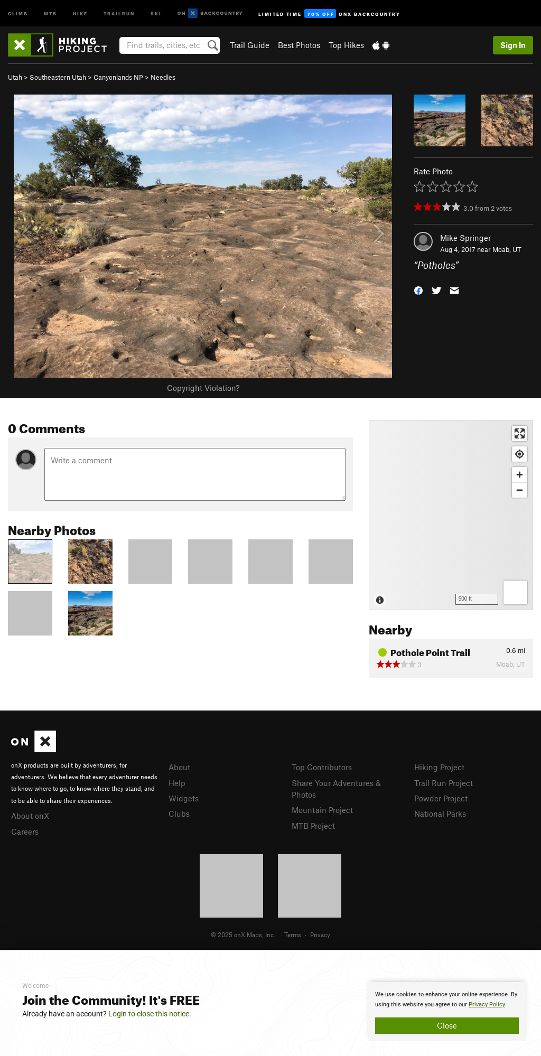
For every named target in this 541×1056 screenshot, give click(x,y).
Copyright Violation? (203, 388)
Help (177, 783)
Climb (18, 13)
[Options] (515, 592)
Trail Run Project (443, 783)
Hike (80, 13)
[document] (447, 1011)
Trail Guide (249, 45)
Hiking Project (439, 767)
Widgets (184, 798)
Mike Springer (465, 237)
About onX (30, 815)
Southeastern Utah (58, 77)
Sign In (513, 45)
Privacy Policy (487, 1004)
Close (447, 1025)
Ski (156, 13)
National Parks (440, 813)
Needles (163, 77)
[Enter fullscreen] (519, 433)
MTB (50, 13)
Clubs (179, 813)
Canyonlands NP (118, 77)
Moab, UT (506, 249)
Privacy (320, 934)
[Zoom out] (519, 490)
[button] (418, 290)
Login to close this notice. (149, 1014)
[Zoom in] (519, 474)
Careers (25, 831)
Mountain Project (322, 810)
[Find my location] (519, 454)
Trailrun (119, 13)
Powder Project (441, 798)
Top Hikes (346, 45)
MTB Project (313, 825)
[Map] (451, 515)
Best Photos (299, 45)
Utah (15, 77)
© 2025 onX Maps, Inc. (243, 934)
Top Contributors (322, 767)
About (179, 767)
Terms (292, 934)
